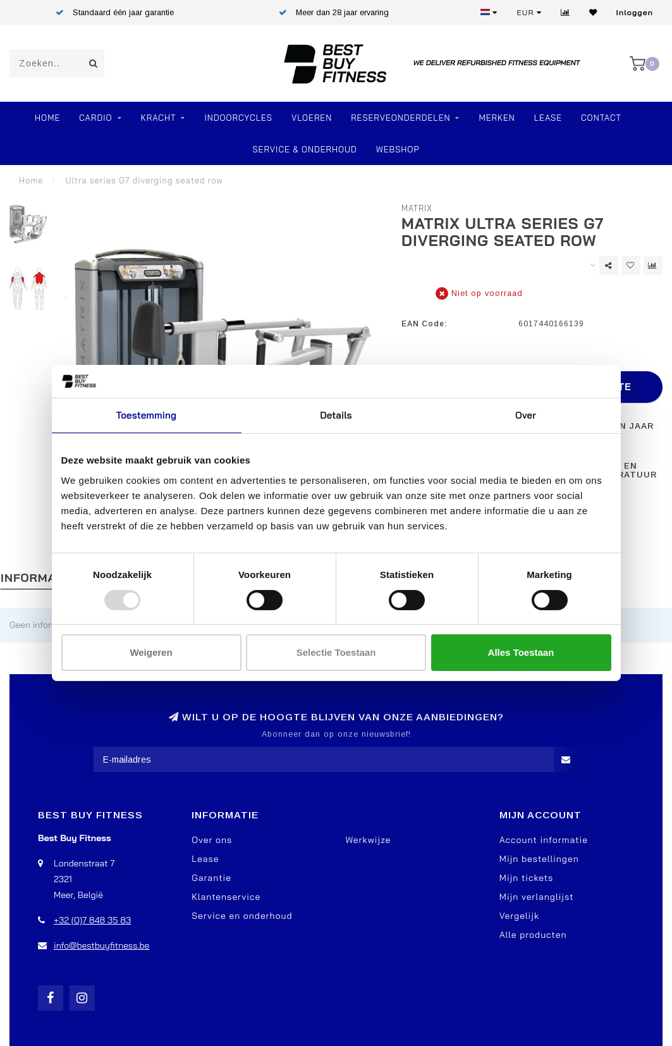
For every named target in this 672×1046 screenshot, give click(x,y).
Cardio (95, 118)
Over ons (212, 840)
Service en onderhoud (242, 915)
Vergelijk (519, 915)
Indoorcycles (238, 118)
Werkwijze (368, 840)
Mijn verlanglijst (536, 896)
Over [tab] (525, 415)
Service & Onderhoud (304, 149)
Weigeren (151, 652)
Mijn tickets (526, 877)
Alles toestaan (521, 652)
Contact (601, 118)
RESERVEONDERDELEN (400, 118)
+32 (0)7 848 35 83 (92, 920)
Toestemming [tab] (146, 415)
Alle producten (533, 934)
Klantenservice (226, 896)
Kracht (158, 118)
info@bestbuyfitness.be (101, 945)
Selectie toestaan (336, 652)
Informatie (37, 577)
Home (47, 118)
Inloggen (634, 12)
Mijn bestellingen (539, 858)
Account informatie (543, 840)
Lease (548, 118)
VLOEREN (311, 118)
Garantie (211, 877)
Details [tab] (336, 415)
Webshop (398, 149)
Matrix (416, 208)
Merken (497, 118)
